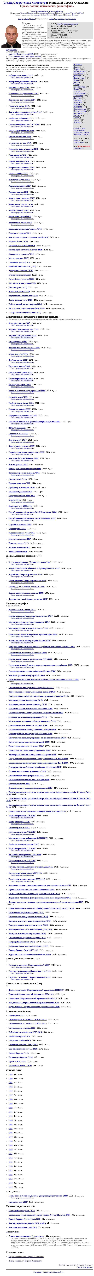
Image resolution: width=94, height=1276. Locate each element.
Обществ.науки (79, 109)
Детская (76, 82)
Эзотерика (77, 107)
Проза (33, 11)
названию (72, 19)
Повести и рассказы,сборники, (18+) (24, 983)
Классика (24, 13)
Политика (77, 102)
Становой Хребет (79, 128)
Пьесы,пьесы (12, 1191)
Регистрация (35, 15)
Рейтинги (50, 15)
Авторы (20, 19)
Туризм (73, 13)
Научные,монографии (17, 603)
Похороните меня (79, 130)
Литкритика (78, 113)
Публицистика (79, 71)
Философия (78, 96)
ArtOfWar (80, 13)
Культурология (79, 111)
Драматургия (78, 78)
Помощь (75, 15)
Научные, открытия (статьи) (20, 1206)
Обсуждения (59, 15)
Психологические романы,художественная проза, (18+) (33, 317)
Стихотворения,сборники (18, 1011)
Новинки (68, 15)
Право (76, 89)
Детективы (53, 11)
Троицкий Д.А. (79, 148)
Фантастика (32, 13)
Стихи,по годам (13, 1070)
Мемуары (77, 100)
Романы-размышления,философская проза (27, 65)
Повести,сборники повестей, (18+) (23, 958)
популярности (59, 19)
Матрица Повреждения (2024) (21, 54)
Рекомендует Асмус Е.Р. (81, 134)
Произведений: (79, 142)
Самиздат (52, 13)
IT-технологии (79, 93)
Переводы (39, 11)
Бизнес (76, 120)
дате (66, 19)
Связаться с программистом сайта (49, 1272)
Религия (76, 104)
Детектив (77, 76)
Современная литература (30, 2)
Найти (43, 15)
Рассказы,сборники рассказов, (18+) (24, 556)
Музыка (59, 13)
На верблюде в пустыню (81, 132)
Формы (32, 19)
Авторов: (77, 140)
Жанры (26, 19)
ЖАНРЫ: (77, 65)
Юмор (76, 80)
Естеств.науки (79, 87)
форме (51, 19)
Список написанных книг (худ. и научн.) (25, 56)
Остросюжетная (42, 13)
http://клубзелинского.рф (67, 24)
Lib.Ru (8, 2)
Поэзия (45, 11)
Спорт (76, 118)
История (60, 11)
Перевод (76, 122)
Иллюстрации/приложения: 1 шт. (22, 77)
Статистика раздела (85, 1267)
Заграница (66, 13)
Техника (76, 91)
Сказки (76, 85)
